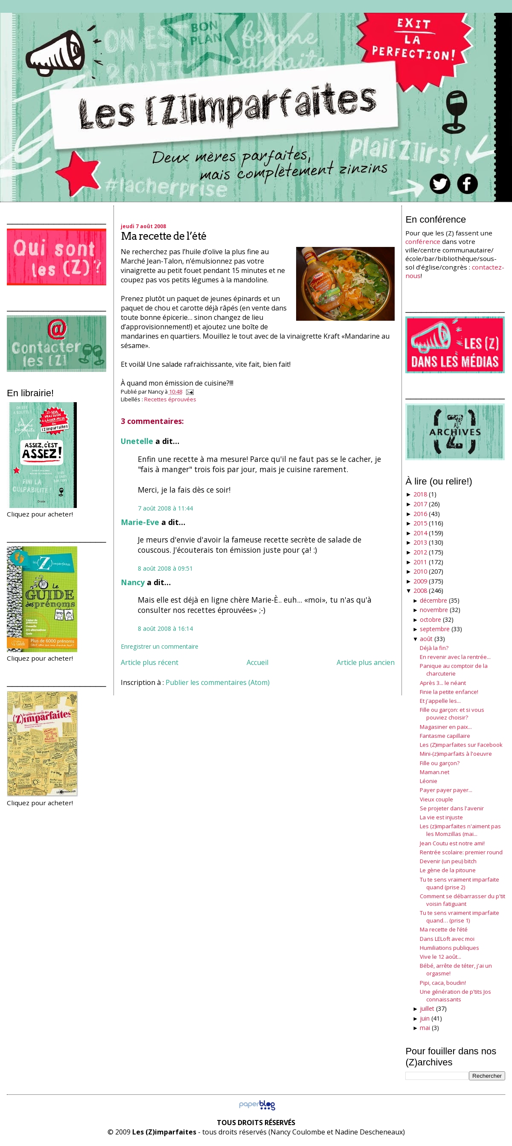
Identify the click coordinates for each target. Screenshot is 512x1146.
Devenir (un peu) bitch (448, 861)
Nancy (133, 582)
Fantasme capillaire (445, 736)
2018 (420, 494)
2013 (420, 542)
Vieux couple (436, 799)
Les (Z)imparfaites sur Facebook (461, 745)
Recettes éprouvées (170, 399)
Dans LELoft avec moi (447, 939)
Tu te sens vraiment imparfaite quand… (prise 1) (459, 916)
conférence (422, 241)
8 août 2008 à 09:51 (165, 568)
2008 (420, 590)
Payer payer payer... (446, 790)
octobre (430, 619)
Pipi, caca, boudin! (443, 982)
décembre (433, 600)
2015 (420, 523)
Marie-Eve (140, 522)
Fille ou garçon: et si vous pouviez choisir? (452, 713)
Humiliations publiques (449, 948)
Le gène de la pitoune (448, 870)
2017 (420, 504)
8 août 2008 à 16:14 (165, 628)
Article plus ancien (366, 662)
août (426, 639)
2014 (420, 533)
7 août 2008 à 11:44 (165, 508)
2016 (420, 514)
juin (425, 1018)
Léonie (428, 781)
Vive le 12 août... (440, 956)
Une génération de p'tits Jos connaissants (455, 995)
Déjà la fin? (434, 648)
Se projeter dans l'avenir (452, 808)
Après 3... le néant (443, 683)
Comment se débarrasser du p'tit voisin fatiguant (462, 900)
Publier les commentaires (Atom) (218, 682)
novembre (434, 610)
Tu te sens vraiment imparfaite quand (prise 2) (459, 883)
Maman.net (434, 772)
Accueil (257, 662)
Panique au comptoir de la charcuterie (454, 669)
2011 (420, 562)
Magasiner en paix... (446, 727)
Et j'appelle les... (440, 701)
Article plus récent (149, 662)
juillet (427, 1008)
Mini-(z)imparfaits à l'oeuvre (456, 753)
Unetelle (137, 441)
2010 (420, 571)
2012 (420, 552)
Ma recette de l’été (164, 236)
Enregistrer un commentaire (159, 646)
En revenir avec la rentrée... (455, 657)
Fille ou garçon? (440, 763)
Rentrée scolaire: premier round (461, 852)
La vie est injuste (441, 817)
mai (425, 1028)
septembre (435, 629)
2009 (420, 581)
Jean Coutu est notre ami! (452, 843)
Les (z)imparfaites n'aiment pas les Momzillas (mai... (460, 830)
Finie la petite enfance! (449, 692)
